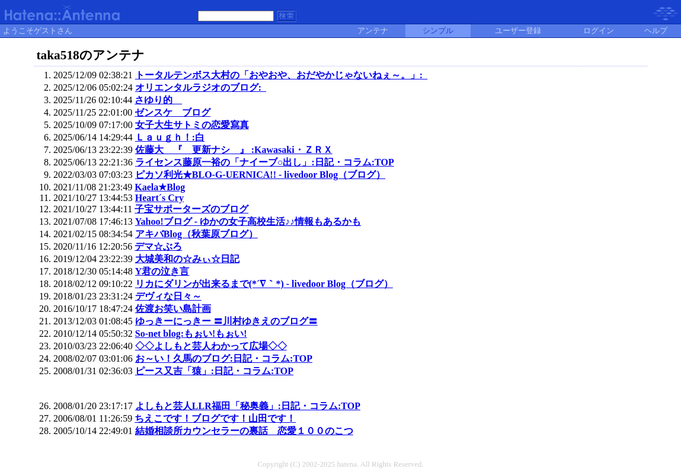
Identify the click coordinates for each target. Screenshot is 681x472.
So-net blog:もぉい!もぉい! (191, 334)
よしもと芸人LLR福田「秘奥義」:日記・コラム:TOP (247, 406)
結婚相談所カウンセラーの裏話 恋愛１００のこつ (244, 431)
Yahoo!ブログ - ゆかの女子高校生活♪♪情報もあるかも (248, 221)
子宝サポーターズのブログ (191, 209)
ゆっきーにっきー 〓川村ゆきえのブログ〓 (226, 321)
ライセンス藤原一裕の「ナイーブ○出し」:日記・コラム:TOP (264, 162)
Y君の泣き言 (162, 271)
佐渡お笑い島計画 (173, 309)
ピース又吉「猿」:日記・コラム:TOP (214, 371)
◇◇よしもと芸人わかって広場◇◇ (211, 346)
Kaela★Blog (160, 187)
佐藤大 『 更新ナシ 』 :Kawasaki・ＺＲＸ (233, 150)
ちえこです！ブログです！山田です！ (215, 418)
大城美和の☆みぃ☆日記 (187, 259)
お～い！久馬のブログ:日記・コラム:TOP (223, 358)
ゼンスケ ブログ (172, 112)
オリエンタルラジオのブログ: (200, 87)
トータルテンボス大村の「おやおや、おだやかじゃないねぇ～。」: (281, 75)
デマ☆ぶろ (158, 246)
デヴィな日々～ (168, 296)
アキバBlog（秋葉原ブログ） (196, 234)
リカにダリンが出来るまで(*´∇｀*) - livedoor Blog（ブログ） (264, 284)
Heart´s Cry (159, 198)
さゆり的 (158, 100)
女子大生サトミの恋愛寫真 (192, 125)
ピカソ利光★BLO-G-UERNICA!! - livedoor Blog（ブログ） (260, 175)
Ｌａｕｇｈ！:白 (169, 137)
